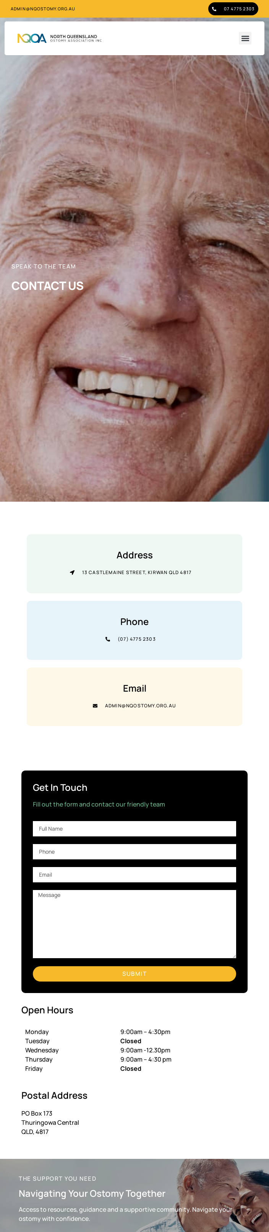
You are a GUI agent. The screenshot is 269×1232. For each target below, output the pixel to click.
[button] (245, 38)
